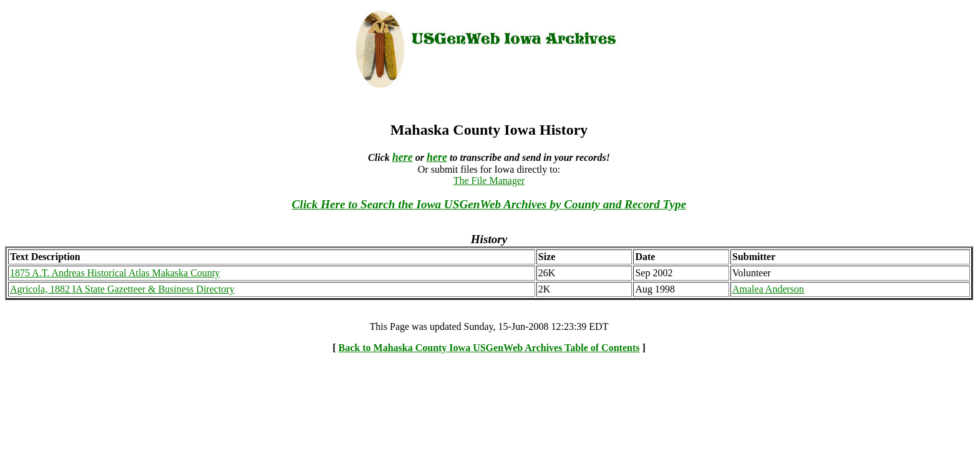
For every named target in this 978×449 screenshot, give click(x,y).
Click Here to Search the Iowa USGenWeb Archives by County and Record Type (489, 204)
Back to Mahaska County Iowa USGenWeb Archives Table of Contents (489, 347)
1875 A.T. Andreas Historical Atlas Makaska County (115, 273)
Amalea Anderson (768, 289)
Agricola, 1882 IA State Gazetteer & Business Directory (122, 289)
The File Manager (489, 180)
